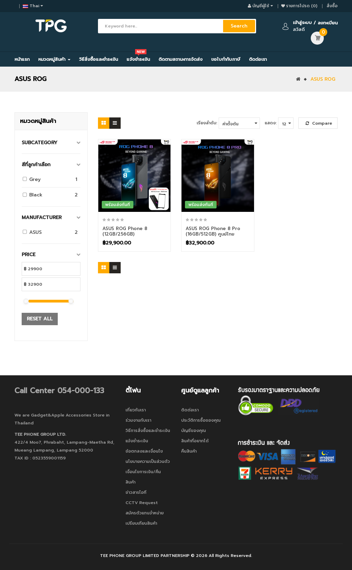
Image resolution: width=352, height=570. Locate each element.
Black (35, 194)
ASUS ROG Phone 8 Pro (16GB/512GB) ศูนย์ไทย (213, 231)
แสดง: (271, 123)
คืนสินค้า (189, 451)
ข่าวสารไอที (135, 492)
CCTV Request (141, 503)
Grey (35, 179)
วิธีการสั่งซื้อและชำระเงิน (147, 431)
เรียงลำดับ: (207, 123)
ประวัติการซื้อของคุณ (201, 420)
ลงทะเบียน (328, 23)
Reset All (40, 318)
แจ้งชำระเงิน (136, 441)
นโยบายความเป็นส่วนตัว (147, 461)
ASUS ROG (322, 79)
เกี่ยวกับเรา (135, 410)
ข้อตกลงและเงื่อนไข (144, 451)
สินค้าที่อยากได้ (195, 441)
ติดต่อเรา (190, 410)
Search (239, 26)
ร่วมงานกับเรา (138, 420)
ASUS (35, 232)
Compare (319, 123)
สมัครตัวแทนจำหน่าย (144, 513)
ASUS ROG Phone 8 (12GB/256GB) (124, 231)
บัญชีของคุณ (193, 431)
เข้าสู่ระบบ (302, 22)
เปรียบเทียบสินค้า (141, 523)
